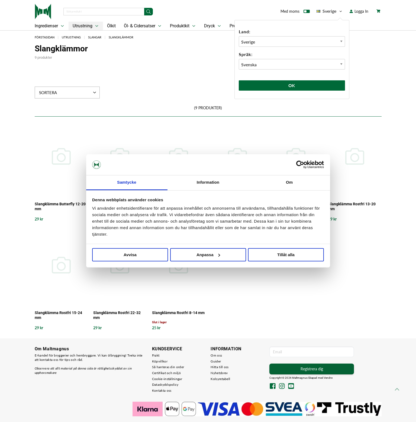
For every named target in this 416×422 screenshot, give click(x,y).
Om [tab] (289, 182)
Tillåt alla (286, 254)
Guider (216, 361)
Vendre (328, 377)
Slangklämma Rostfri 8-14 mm (178, 313)
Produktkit (183, 26)
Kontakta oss (162, 390)
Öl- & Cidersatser (143, 26)
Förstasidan (44, 37)
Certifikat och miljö (166, 373)
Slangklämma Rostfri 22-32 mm (117, 315)
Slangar (94, 37)
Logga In (359, 11)
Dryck (213, 26)
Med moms (295, 12)
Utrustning (86, 26)
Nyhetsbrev (219, 373)
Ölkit (111, 25)
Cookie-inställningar (167, 379)
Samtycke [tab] (126, 182)
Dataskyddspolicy (165, 385)
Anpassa (208, 254)
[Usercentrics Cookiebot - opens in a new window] (300, 165)
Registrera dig (312, 369)
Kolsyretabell (220, 379)
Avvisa (130, 254)
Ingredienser (50, 26)
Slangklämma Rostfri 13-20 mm (352, 206)
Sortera (68, 92)
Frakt (156, 355)
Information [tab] (208, 182)
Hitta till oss (219, 367)
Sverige (330, 11)
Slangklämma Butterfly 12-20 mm (60, 206)
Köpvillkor (159, 361)
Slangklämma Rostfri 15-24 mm (58, 315)
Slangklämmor (121, 37)
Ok (291, 85)
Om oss (216, 355)
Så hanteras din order (168, 367)
